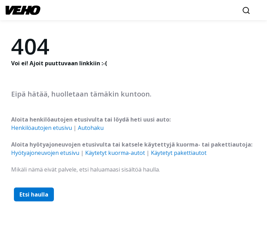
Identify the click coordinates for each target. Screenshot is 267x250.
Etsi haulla (33, 194)
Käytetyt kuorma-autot (115, 153)
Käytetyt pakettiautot (179, 153)
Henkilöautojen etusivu (41, 128)
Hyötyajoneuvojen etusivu (45, 153)
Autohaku (91, 128)
